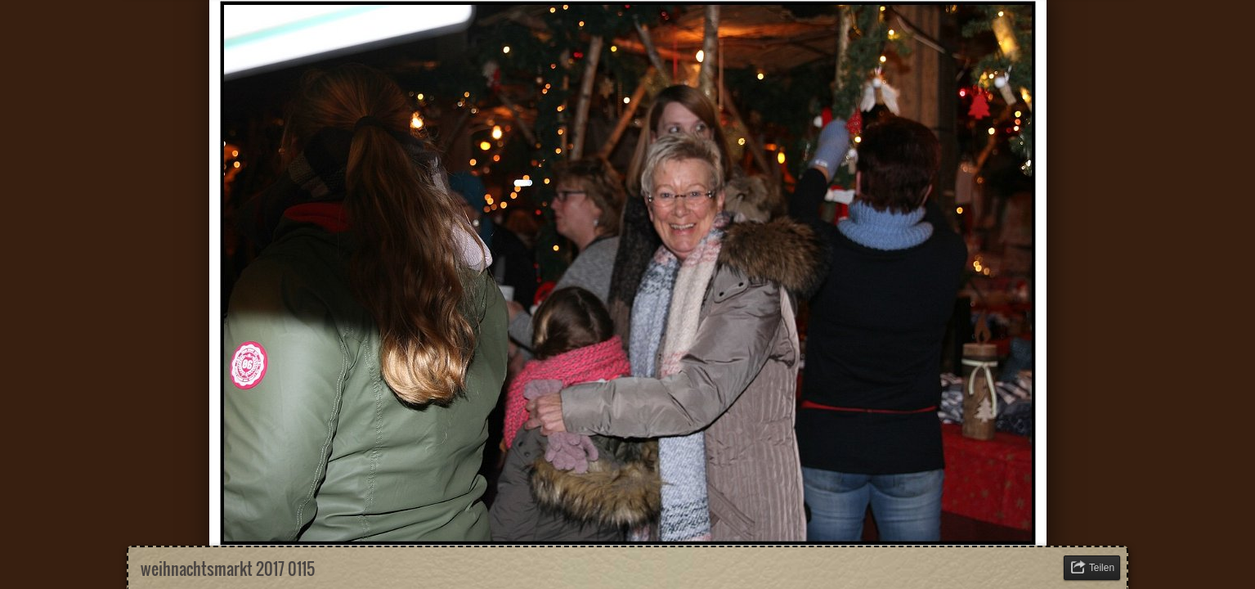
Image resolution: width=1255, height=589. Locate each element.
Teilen (1101, 567)
